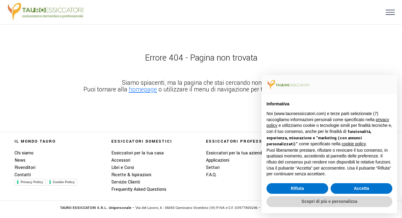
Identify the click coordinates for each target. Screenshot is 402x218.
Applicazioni (217, 160)
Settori (213, 167)
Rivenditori (25, 167)
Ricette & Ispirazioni (131, 175)
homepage (143, 89)
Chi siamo (24, 153)
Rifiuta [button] (297, 188)
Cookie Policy (64, 182)
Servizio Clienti (125, 182)
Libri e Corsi (122, 167)
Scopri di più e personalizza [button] (329, 201)
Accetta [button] (361, 188)
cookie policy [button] (354, 143)
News (20, 160)
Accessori (120, 160)
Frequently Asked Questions (138, 189)
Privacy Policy (32, 182)
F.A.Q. (211, 175)
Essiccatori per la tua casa (137, 153)
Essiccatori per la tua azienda (235, 153)
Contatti (23, 175)
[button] (388, 12)
